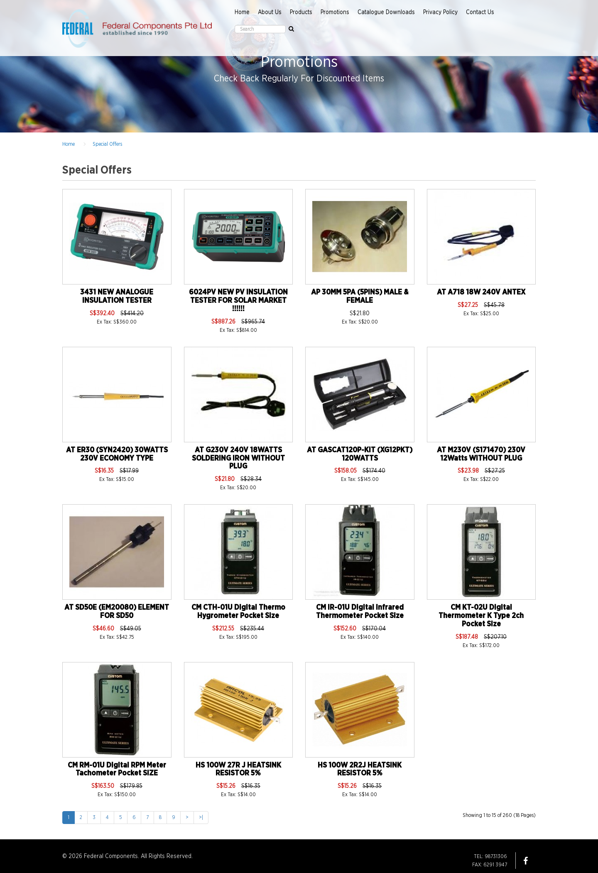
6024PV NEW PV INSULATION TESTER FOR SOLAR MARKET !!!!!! (238, 301)
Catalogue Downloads (386, 12)
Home (242, 12)
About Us (270, 12)
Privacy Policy (440, 12)
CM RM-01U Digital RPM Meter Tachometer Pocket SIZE (117, 769)
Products (301, 12)
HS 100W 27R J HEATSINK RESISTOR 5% (238, 769)
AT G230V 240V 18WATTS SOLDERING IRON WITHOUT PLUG (238, 458)
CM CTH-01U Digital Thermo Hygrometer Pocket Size (238, 612)
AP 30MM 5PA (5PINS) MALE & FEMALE (360, 296)
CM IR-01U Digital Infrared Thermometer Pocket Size (360, 612)
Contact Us (480, 12)
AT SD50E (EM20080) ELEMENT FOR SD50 (116, 612)
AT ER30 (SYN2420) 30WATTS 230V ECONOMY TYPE (117, 454)
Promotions (335, 12)
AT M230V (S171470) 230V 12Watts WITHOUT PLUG (481, 454)
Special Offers (107, 144)
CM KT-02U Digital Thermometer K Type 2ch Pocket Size (481, 616)
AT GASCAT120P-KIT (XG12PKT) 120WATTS (359, 454)
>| (201, 817)
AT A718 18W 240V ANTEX (481, 292)
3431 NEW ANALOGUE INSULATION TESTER (116, 296)
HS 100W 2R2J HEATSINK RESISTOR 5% (360, 769)
